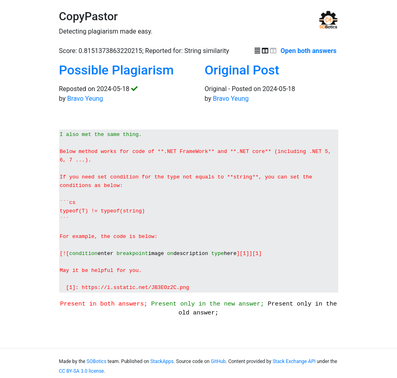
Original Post (242, 70)
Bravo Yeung (85, 98)
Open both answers (309, 51)
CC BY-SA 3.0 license (81, 375)
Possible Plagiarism (116, 70)
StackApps (161, 365)
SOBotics (96, 365)
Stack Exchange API (293, 365)
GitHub (218, 365)
